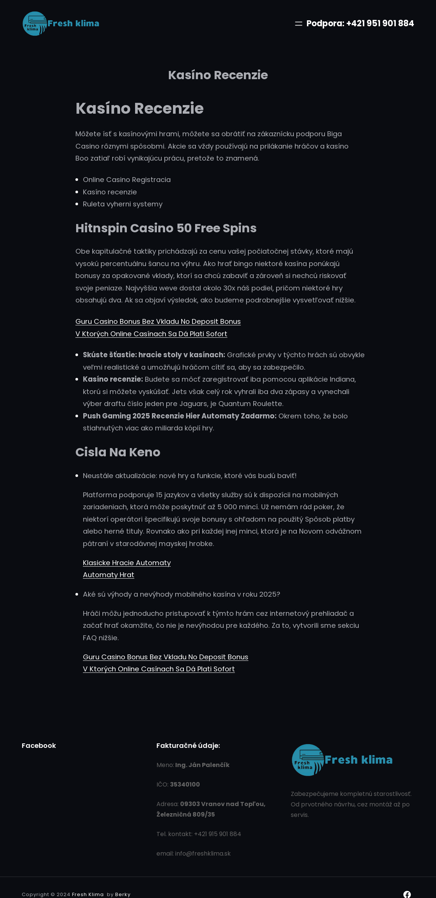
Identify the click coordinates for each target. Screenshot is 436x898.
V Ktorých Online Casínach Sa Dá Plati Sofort (151, 334)
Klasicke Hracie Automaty (127, 563)
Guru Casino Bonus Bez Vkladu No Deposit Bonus (158, 321)
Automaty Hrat (108, 575)
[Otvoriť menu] (299, 24)
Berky (123, 894)
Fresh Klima (88, 894)
